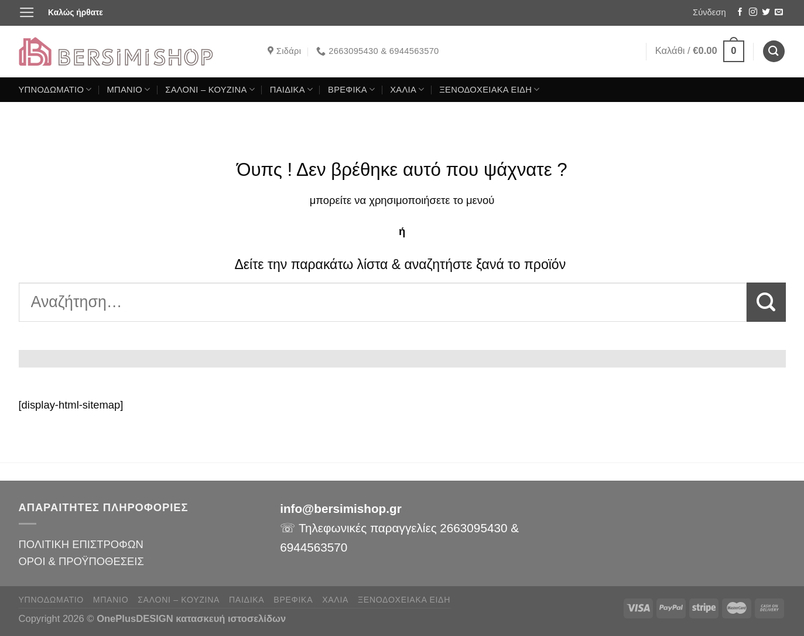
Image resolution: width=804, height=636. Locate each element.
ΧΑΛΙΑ (407, 89)
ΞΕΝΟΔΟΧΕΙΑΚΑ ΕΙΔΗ (489, 89)
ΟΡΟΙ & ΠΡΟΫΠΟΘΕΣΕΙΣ (81, 561)
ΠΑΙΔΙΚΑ (291, 89)
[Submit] (766, 302)
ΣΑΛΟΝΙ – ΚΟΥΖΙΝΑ (210, 89)
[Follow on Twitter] (766, 12)
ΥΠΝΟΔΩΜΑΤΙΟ (55, 89)
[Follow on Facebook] (740, 12)
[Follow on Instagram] (753, 12)
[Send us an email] (779, 12)
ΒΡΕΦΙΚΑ (351, 89)
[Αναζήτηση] (774, 51)
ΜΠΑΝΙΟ (128, 89)
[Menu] (27, 13)
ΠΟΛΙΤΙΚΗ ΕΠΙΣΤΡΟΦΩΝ (81, 544)
